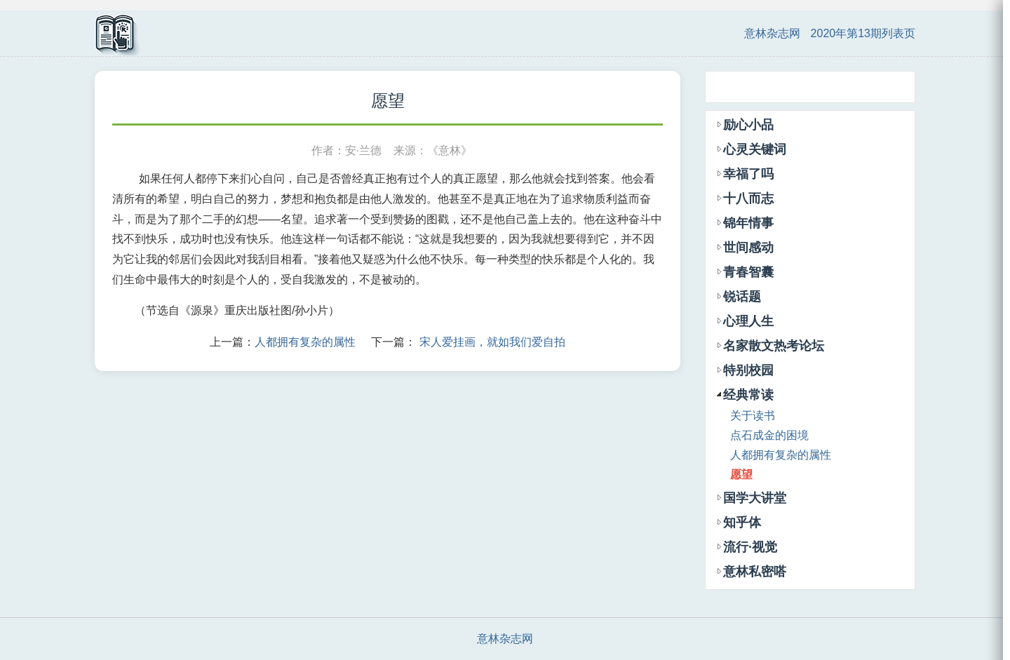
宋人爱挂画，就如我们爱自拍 (492, 342)
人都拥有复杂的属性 (305, 342)
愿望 (741, 474)
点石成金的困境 (769, 435)
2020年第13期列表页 (863, 33)
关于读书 (752, 416)
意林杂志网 (772, 33)
